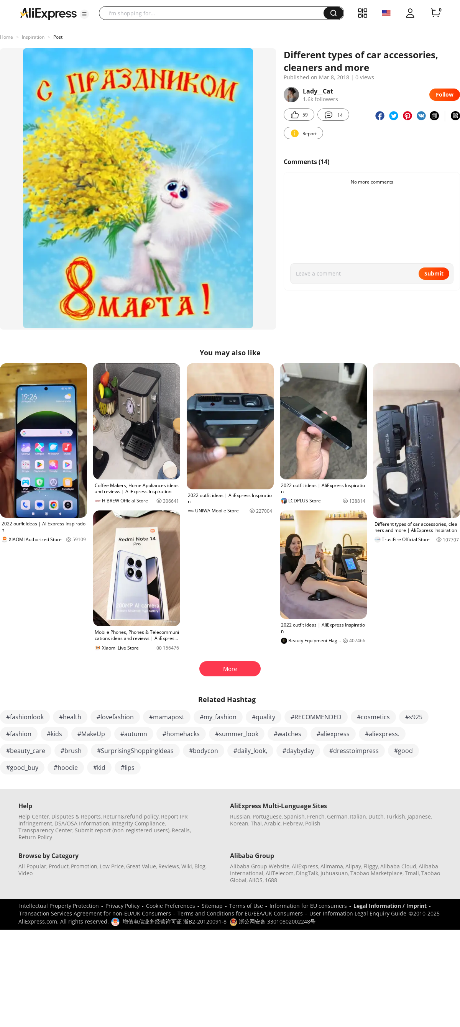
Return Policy (35, 837)
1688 (271, 880)
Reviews (168, 866)
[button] (84, 14)
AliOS (256, 880)
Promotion (84, 866)
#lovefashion (115, 717)
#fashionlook (25, 717)
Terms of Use (246, 905)
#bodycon (203, 750)
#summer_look (236, 734)
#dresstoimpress (354, 750)
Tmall (412, 873)
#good (403, 750)
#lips (128, 767)
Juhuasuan (334, 873)
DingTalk (307, 873)
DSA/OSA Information (81, 823)
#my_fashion (218, 717)
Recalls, (181, 830)
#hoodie (66, 767)
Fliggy (370, 866)
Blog (199, 866)
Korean (239, 823)
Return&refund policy (131, 816)
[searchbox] (214, 13)
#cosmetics (373, 717)
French (316, 816)
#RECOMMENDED (316, 717)
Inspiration (33, 37)
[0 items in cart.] (435, 13)
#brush (71, 750)
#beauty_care (25, 750)
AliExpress (305, 866)
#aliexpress (333, 734)
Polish (312, 823)
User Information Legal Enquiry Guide (357, 913)
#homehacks (181, 734)
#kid (99, 767)
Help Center (33, 816)
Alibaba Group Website (259, 866)
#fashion (18, 734)
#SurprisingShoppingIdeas (135, 750)
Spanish (294, 816)
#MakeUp (91, 734)
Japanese (419, 816)
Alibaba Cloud (398, 866)
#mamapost (166, 717)
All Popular (32, 866)
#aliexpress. (382, 734)
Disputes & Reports (76, 816)
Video (25, 873)
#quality (263, 717)
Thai (256, 823)
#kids (54, 734)
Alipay (353, 866)
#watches (287, 734)
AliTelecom (280, 873)
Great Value (141, 866)
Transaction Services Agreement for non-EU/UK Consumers (95, 913)
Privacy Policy (122, 905)
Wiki (186, 866)
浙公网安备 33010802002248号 (272, 921)
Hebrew (293, 823)
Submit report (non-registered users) (122, 830)
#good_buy (22, 767)
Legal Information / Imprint (390, 905)
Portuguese (267, 816)
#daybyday (298, 750)
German (337, 816)
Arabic (272, 823)
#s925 (413, 717)
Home (6, 37)
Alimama (331, 866)
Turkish (395, 816)
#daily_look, (250, 750)
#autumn (133, 734)
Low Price (112, 866)
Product (59, 866)
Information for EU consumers (308, 905)
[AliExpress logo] (48, 13)
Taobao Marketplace (376, 873)
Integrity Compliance (138, 823)
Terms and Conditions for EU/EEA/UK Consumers (240, 913)
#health (70, 717)
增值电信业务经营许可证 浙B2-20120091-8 (175, 921)
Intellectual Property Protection (59, 905)
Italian (358, 816)
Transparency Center (45, 830)
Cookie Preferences (170, 905)
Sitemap (212, 905)
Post (57, 37)
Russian (240, 816)
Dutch (376, 816)
